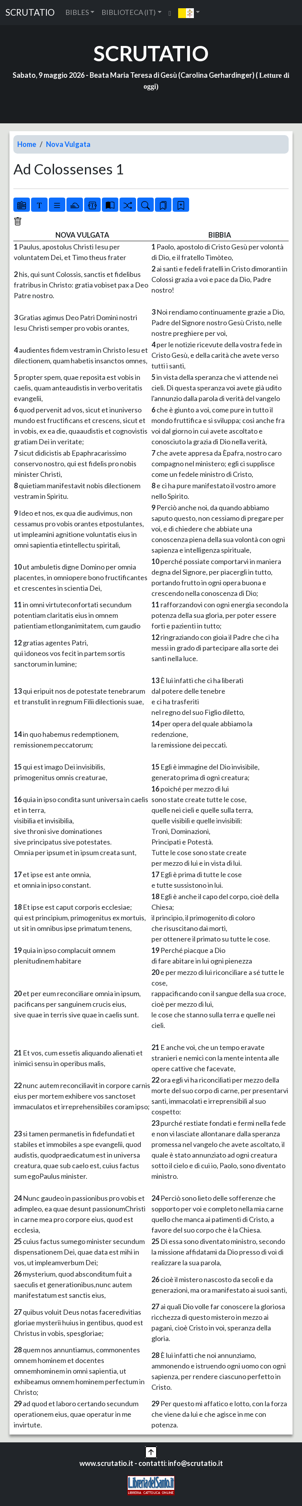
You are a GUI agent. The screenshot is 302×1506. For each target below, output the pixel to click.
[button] (189, 13)
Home (26, 144)
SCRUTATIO (30, 12)
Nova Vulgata (68, 144)
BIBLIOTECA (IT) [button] (128, 12)
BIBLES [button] (77, 12)
